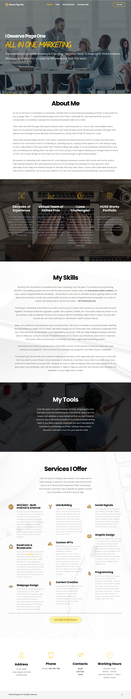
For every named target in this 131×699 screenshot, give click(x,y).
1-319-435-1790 (54, 668)
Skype (80, 668)
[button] (119, 4)
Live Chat (80, 671)
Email (80, 674)
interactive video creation (100, 290)
